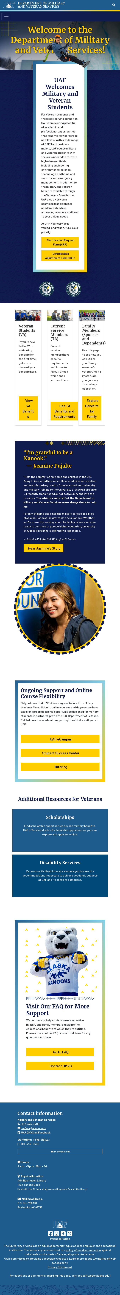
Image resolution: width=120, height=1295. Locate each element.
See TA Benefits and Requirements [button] (64, 411)
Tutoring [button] (60, 767)
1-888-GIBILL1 (41, 1139)
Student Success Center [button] (60, 753)
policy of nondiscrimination (83, 1250)
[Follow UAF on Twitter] (69, 1233)
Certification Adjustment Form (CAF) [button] (60, 255)
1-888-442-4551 (28, 1143)
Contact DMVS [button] (60, 1066)
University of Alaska (22, 1245)
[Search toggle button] (113, 5)
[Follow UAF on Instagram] (56, 1233)
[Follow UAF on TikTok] (63, 1233)
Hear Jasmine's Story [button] (43, 548)
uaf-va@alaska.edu (32, 1128)
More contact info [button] (60, 1151)
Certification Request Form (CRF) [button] (60, 242)
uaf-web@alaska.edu (95, 1275)
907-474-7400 (30, 1124)
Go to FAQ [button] (60, 1052)
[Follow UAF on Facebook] (50, 1233)
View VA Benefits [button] (28, 408)
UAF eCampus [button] (60, 739)
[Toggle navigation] (6, 16)
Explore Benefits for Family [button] (92, 408)
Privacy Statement (60, 1267)
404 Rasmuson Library (32, 1180)
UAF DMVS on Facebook (34, 1132)
